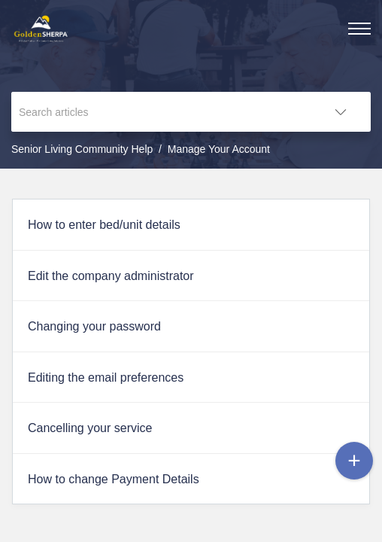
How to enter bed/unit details (104, 224)
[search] (161, 112)
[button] (341, 112)
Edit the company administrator (111, 275)
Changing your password (94, 326)
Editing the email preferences (105, 377)
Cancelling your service (90, 428)
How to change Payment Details (113, 479)
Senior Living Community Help (82, 149)
